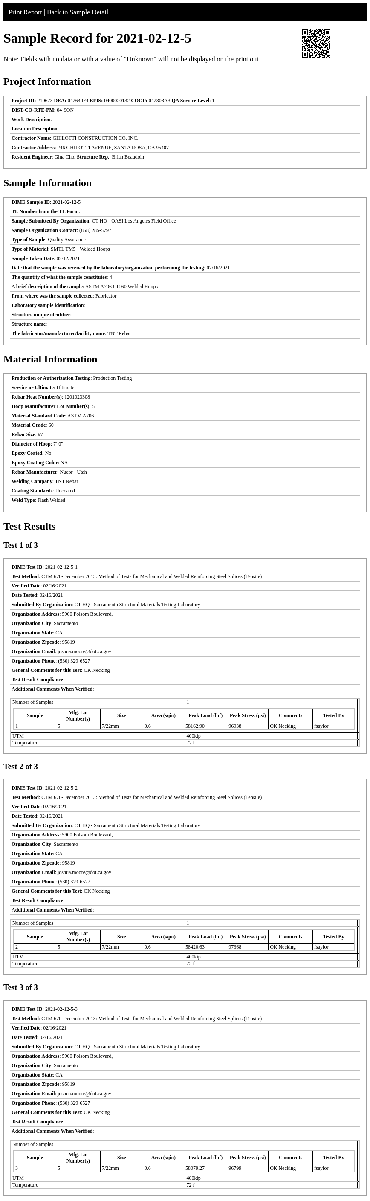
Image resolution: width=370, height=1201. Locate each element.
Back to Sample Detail (77, 12)
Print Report (25, 12)
